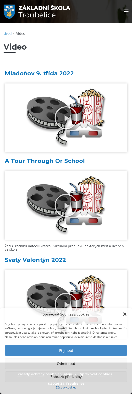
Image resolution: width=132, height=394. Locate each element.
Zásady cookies (66, 387)
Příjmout (66, 350)
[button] (124, 314)
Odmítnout (66, 363)
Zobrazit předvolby (66, 376)
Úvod (8, 33)
